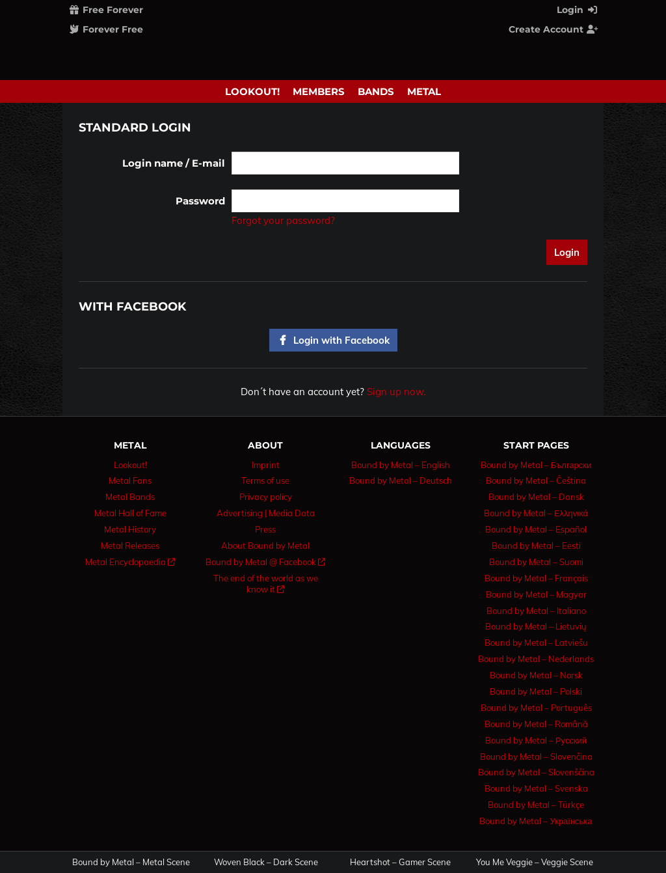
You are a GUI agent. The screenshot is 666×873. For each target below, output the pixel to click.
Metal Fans (130, 480)
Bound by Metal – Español (536, 529)
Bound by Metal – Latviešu (536, 642)
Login (577, 10)
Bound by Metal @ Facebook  (265, 562)
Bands (376, 91)
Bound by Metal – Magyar (536, 594)
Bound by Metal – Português (536, 707)
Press (265, 529)
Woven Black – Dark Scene (266, 862)
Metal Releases (130, 545)
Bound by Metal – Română (536, 724)
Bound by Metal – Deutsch (400, 480)
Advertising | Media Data (266, 513)
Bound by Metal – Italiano (536, 610)
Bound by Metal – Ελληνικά (536, 513)
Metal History (130, 529)
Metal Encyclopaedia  (130, 562)
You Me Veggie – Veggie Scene (534, 862)
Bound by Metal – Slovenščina (536, 772)
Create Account (553, 29)
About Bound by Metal (265, 545)
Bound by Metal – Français (536, 578)
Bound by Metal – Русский (536, 740)
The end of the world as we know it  (265, 583)
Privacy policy (265, 497)
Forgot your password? (283, 220)
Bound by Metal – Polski (536, 691)
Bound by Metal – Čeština (536, 480)
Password (200, 201)
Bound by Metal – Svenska (536, 788)
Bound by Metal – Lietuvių (536, 626)
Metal (424, 91)
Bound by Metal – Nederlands (536, 659)
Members (319, 91)
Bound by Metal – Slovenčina (536, 756)
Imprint (266, 465)
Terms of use (265, 480)
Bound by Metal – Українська (535, 821)
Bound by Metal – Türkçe (536, 804)
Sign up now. (396, 391)
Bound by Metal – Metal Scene (131, 862)
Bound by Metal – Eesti (536, 545)
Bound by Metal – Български (536, 465)
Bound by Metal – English (400, 465)
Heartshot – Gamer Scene (400, 862)
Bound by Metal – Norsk (536, 675)
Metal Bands (130, 497)
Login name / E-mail (173, 163)
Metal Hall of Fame (130, 513)
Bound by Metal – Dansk (536, 497)
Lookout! (252, 91)
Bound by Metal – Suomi (536, 562)
